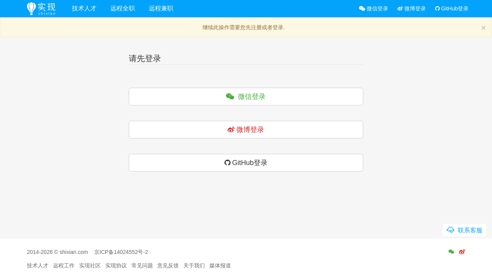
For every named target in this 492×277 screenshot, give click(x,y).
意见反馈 (168, 265)
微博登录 (411, 8)
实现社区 (90, 265)
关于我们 (194, 265)
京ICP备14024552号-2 (121, 252)
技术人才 (84, 8)
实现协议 (116, 265)
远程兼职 (161, 8)
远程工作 (64, 265)
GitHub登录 (452, 8)
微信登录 (373, 8)
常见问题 (142, 265)
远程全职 (122, 8)
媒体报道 (220, 265)
